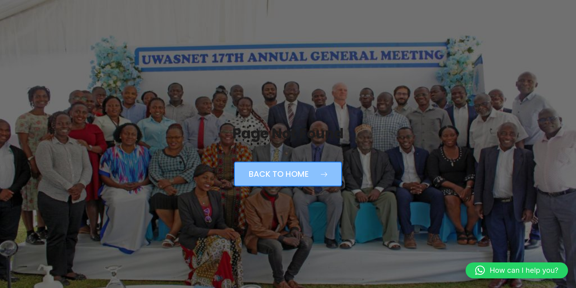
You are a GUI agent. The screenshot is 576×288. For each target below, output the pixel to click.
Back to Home (288, 174)
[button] (517, 270)
